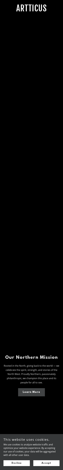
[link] (31, 10)
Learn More (31, 392)
